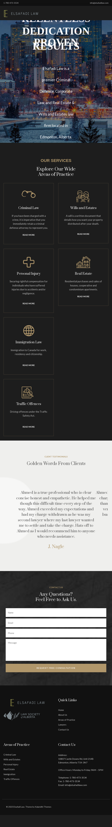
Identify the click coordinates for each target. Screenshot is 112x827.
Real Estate (9, 768)
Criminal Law (10, 753)
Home (61, 708)
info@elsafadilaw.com (76, 783)
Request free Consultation (56, 666)
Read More (29, 235)
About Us (62, 713)
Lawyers (62, 723)
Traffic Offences (12, 777)
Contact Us (63, 728)
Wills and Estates (12, 758)
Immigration (9, 773)
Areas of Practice (66, 718)
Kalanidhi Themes (43, 805)
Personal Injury (11, 763)
